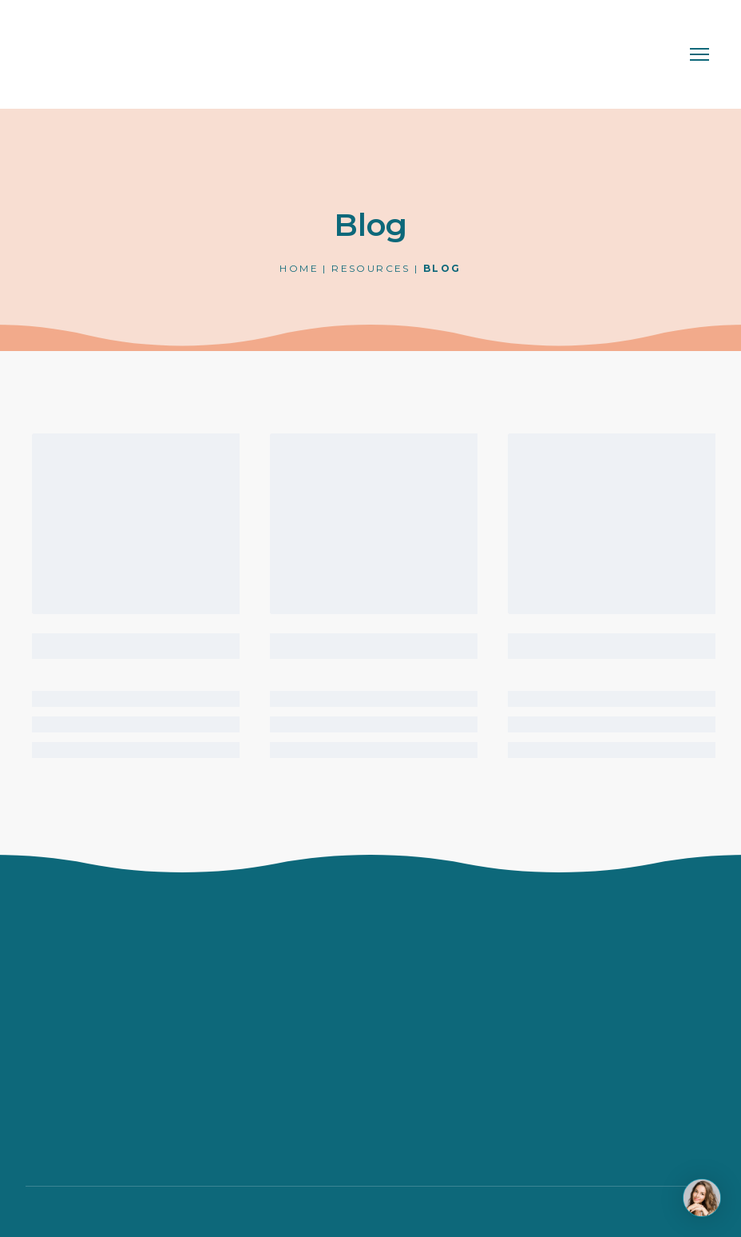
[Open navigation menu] (699, 54)
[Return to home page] (92, 54)
